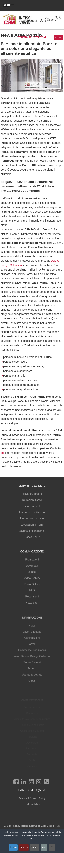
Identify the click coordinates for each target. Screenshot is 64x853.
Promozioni (32, 563)
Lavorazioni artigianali (32, 532)
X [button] (52, 847)
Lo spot (32, 575)
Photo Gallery (32, 587)
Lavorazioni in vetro (32, 520)
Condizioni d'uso (32, 805)
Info (44, 847)
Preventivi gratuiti (32, 497)
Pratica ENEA (32, 538)
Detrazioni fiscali (32, 502)
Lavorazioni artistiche (32, 514)
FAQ (32, 592)
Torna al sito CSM (32, 37)
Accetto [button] (13, 847)
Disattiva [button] (24, 847)
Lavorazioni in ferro (32, 526)
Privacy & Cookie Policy (32, 799)
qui (20, 423)
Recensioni (32, 598)
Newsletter (32, 604)
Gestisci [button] (34, 847)
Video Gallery (32, 581)
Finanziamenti (32, 508)
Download (32, 569)
